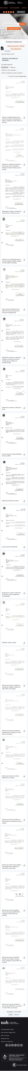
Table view (12, 67)
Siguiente (16, 1014)
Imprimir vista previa (7, 64)
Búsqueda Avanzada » (14, 28)
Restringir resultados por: (14, 42)
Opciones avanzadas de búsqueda (10, 59)
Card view (5, 67)
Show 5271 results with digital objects (17, 76)
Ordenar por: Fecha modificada (9, 70)
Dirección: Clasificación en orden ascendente (12, 73)
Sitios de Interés (14, 7)
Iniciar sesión (20, 12)
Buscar (22, 24)
